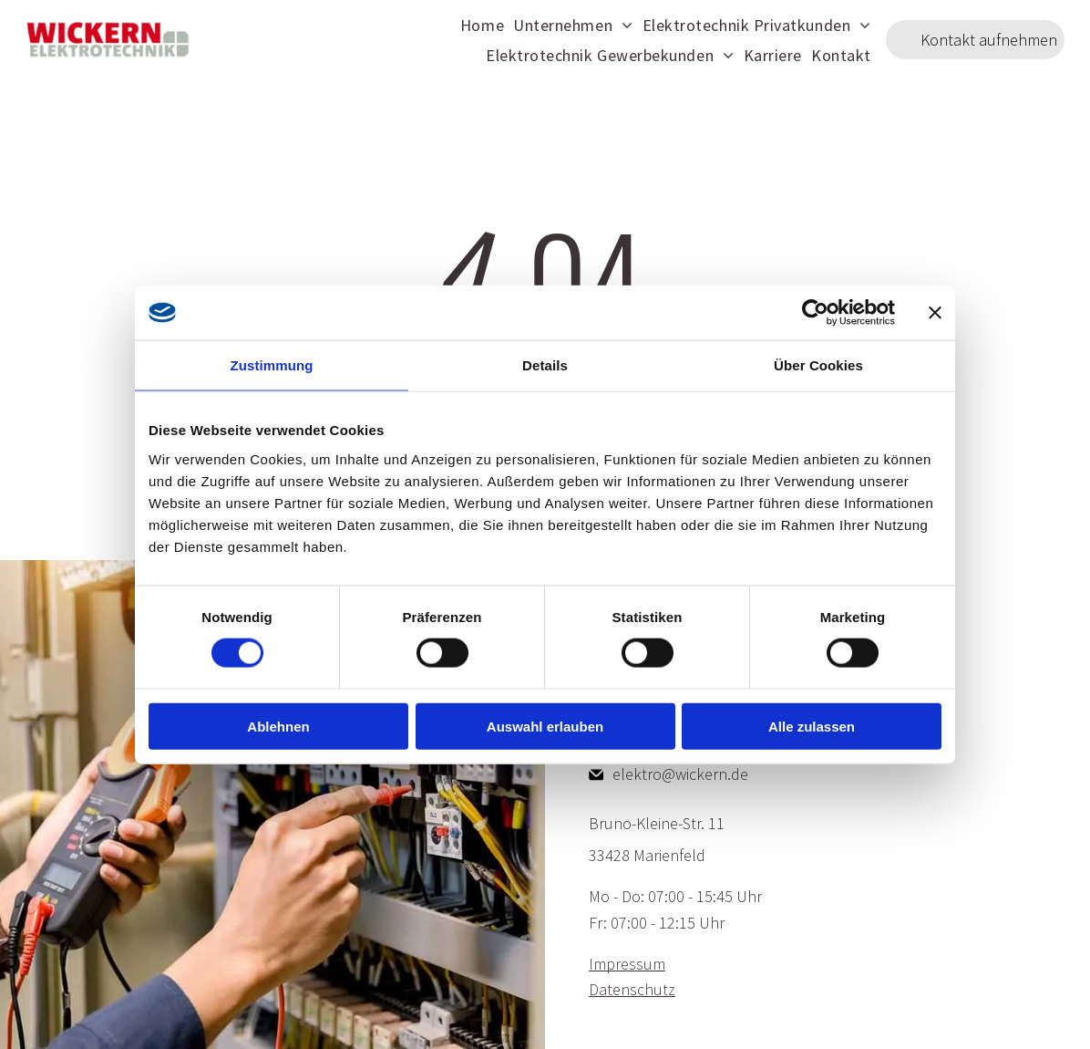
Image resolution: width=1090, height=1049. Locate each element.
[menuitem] (482, 24)
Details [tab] (545, 365)
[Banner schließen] (935, 312)
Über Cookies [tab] (818, 365)
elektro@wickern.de (680, 773)
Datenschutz (632, 989)
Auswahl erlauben (545, 725)
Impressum (627, 963)
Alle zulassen (811, 725)
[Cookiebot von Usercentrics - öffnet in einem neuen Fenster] (815, 313)
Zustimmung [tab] (272, 365)
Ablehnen (278, 725)
